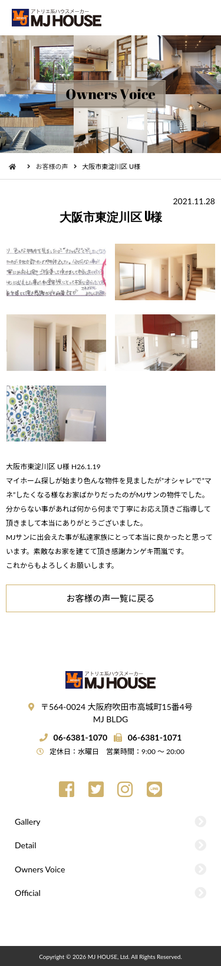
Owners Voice (40, 869)
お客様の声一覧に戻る (110, 598)
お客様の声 (52, 166)
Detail (26, 845)
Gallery (27, 821)
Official (28, 893)
